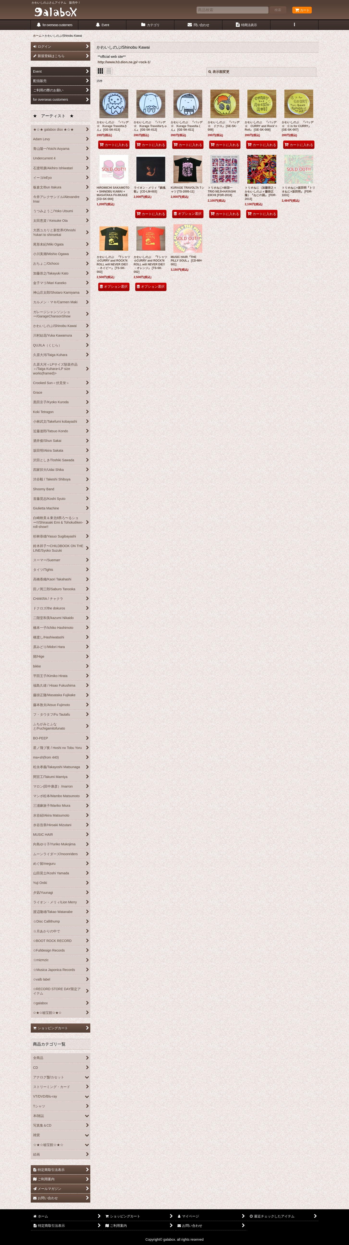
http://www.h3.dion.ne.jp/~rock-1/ (124, 62)
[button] (294, 25)
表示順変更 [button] (218, 72)
